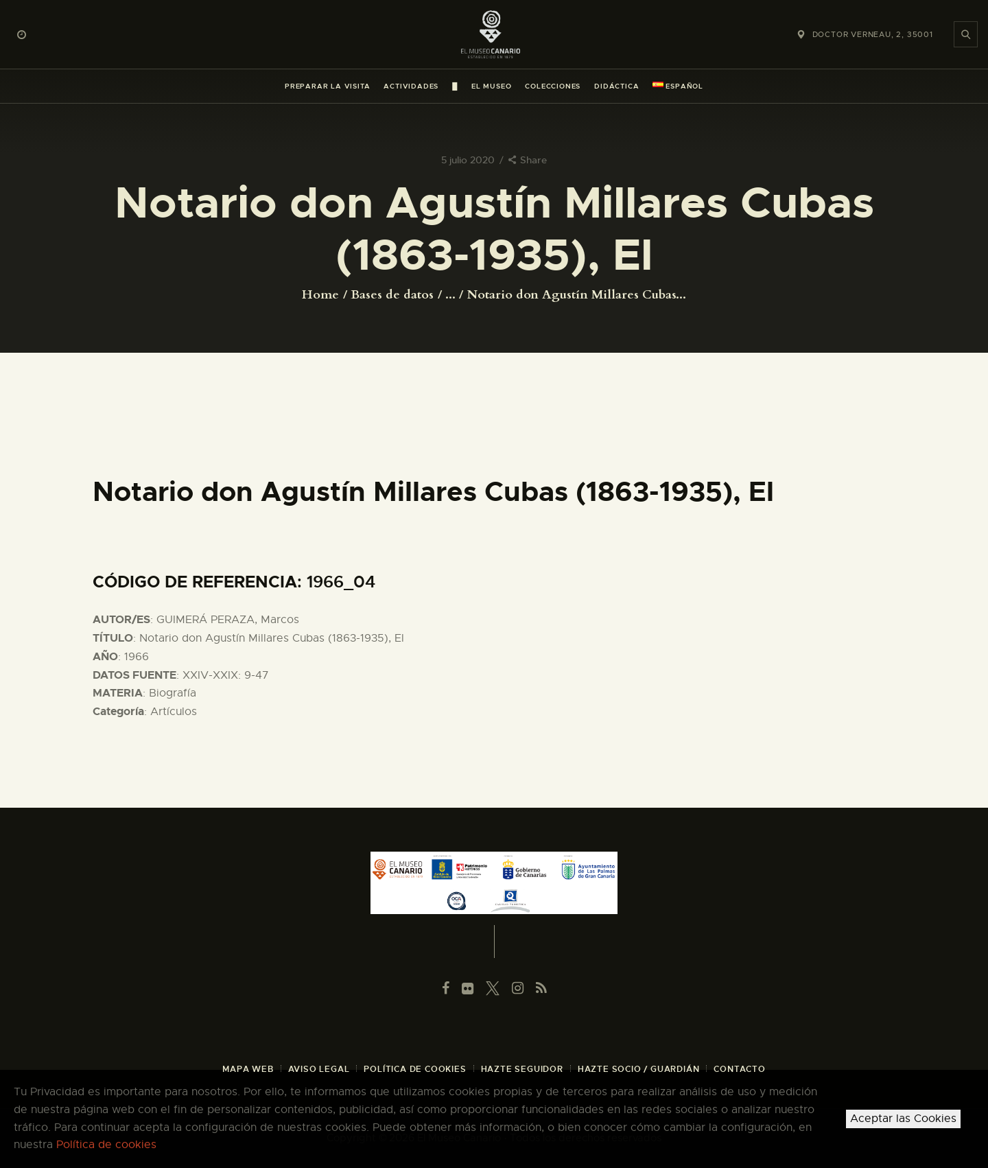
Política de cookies (106, 1145)
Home (320, 295)
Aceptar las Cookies (903, 1118)
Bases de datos (392, 294)
